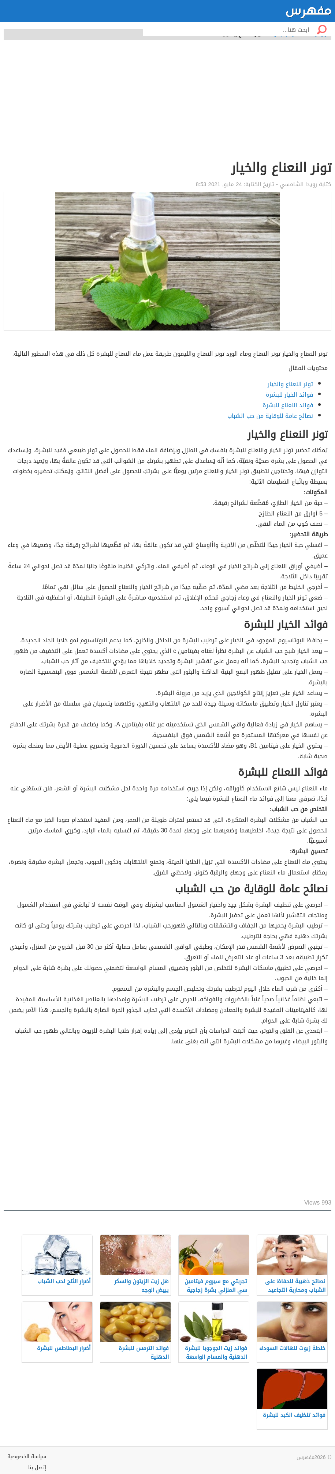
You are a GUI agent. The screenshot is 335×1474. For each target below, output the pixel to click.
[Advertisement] (167, 104)
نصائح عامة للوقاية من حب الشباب (270, 416)
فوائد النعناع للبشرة (288, 405)
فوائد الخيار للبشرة (289, 394)
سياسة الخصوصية (26, 1456)
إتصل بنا (37, 1467)
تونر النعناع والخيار (290, 384)
